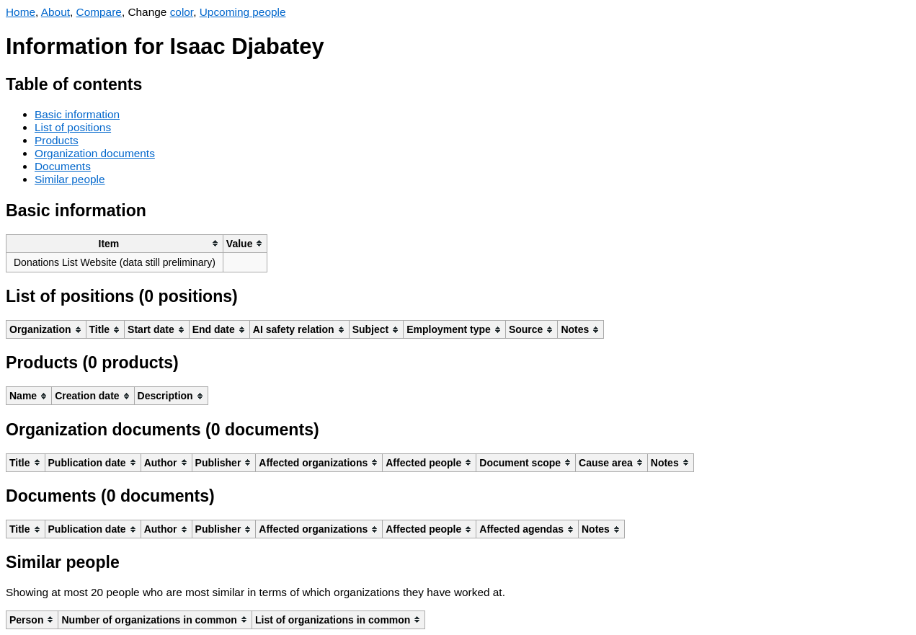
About (55, 12)
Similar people (70, 179)
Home (20, 12)
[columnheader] (114, 243)
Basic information (77, 114)
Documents (63, 166)
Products (57, 140)
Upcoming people (243, 12)
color (182, 12)
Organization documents (95, 153)
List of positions (73, 127)
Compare (99, 12)
